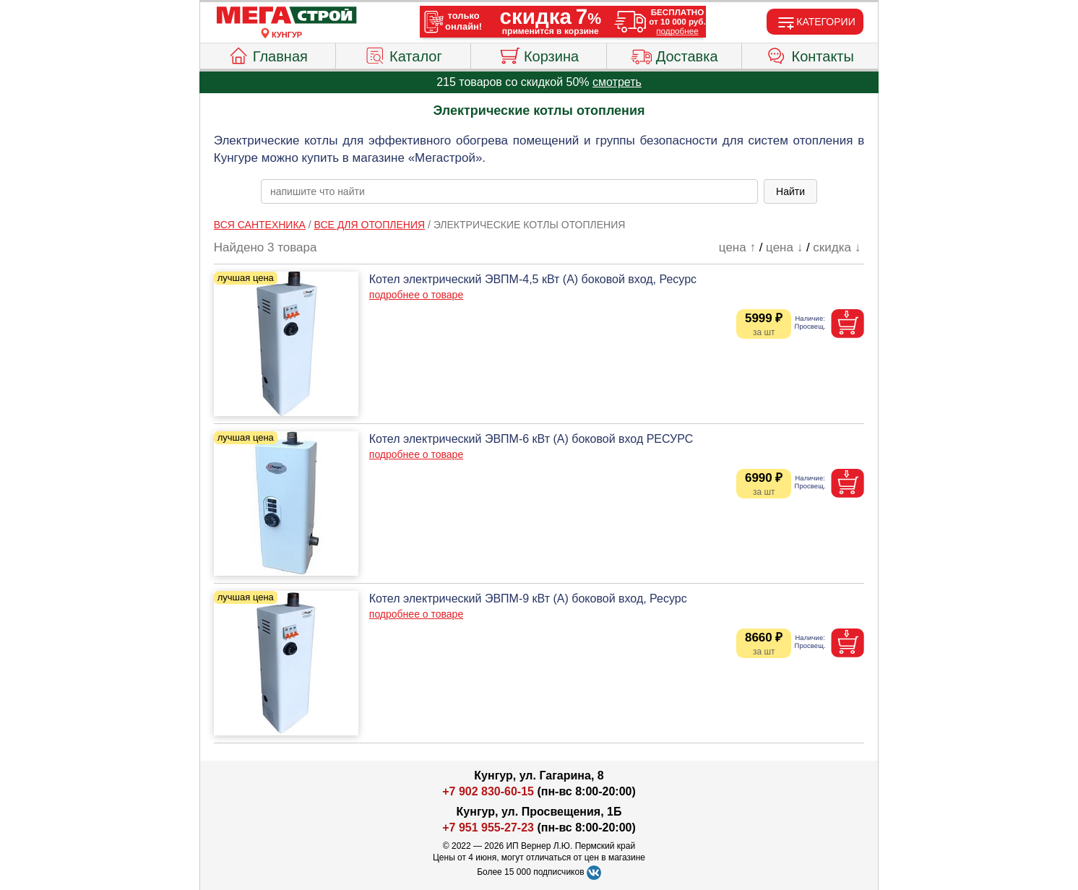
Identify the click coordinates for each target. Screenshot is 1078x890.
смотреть (617, 82)
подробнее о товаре (416, 295)
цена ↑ (737, 247)
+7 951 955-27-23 (488, 827)
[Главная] (287, 15)
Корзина (539, 54)
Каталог (403, 54)
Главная (268, 54)
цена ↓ (784, 247)
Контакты (810, 54)
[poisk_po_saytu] (509, 191)
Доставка (674, 54)
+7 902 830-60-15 (488, 791)
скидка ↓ (837, 247)
